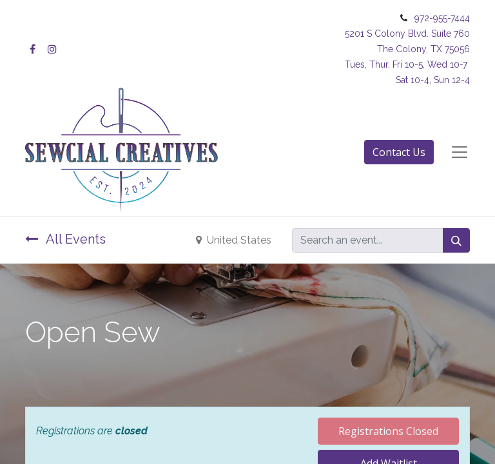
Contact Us (399, 152)
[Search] (456, 240)
